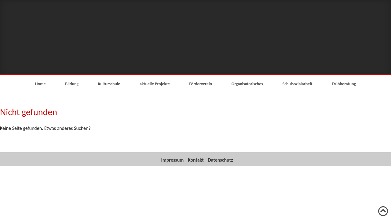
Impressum (172, 160)
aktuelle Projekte (155, 83)
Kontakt (196, 160)
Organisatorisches (247, 83)
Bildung (72, 83)
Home (40, 83)
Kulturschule (109, 83)
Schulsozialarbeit (297, 83)
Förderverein (200, 83)
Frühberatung (344, 83)
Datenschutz (220, 160)
